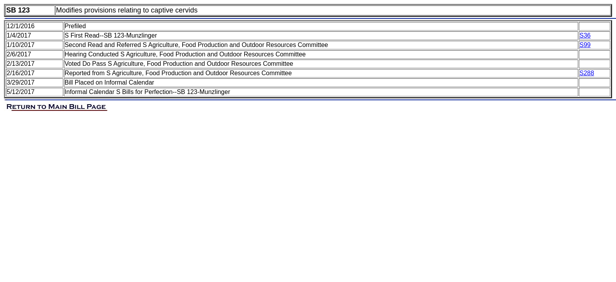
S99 (585, 45)
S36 (585, 35)
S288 (587, 73)
